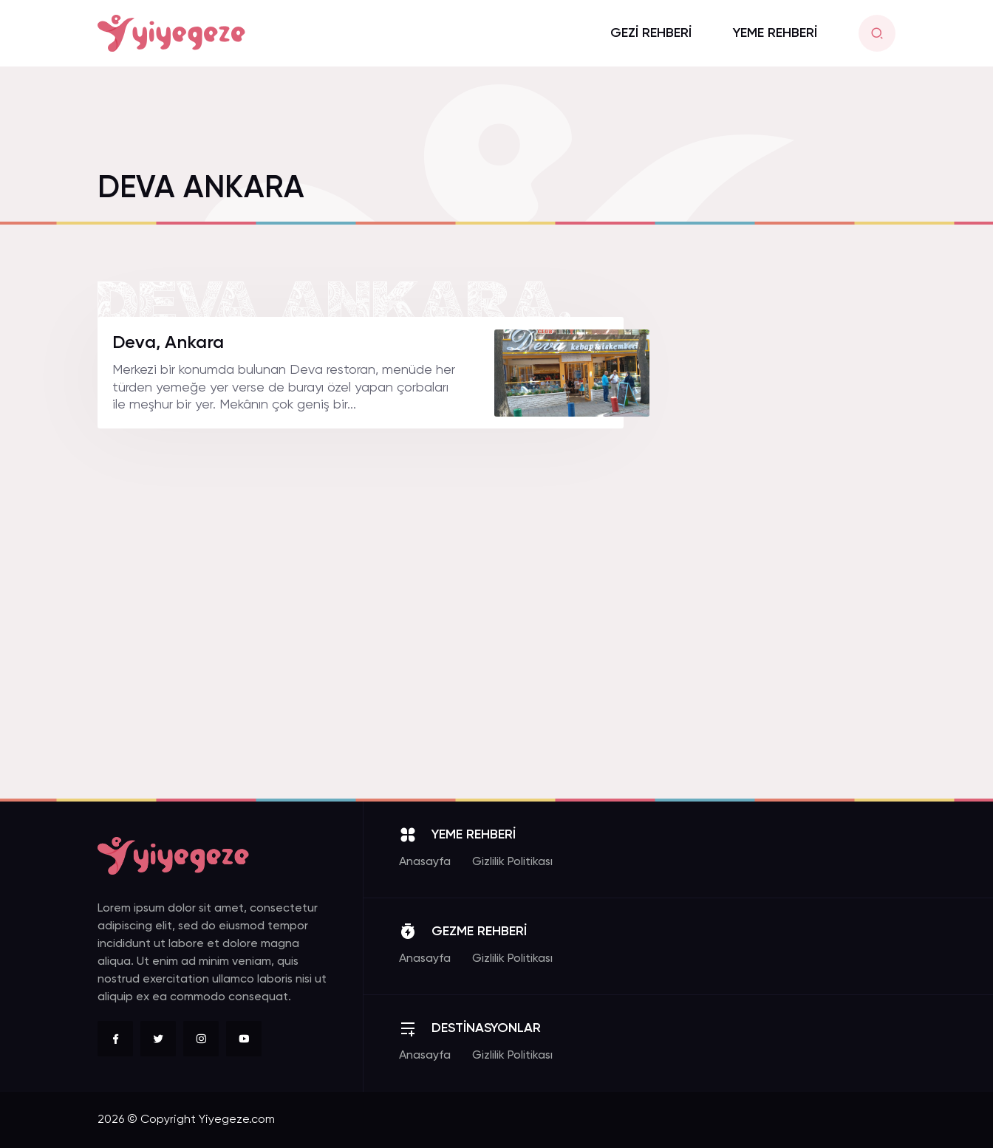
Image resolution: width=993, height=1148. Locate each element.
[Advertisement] (784, 538)
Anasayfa (425, 862)
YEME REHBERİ (775, 33)
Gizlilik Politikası (512, 862)
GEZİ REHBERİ (651, 33)
